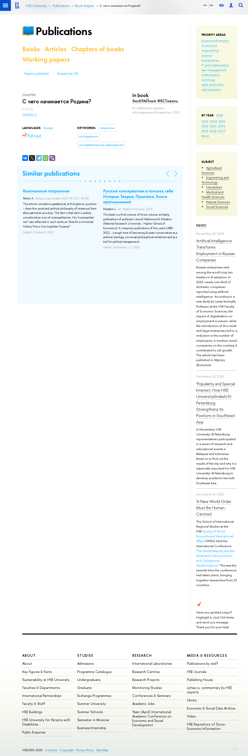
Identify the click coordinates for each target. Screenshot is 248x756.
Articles (55, 49)
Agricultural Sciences (212, 170)
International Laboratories (152, 663)
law (204, 70)
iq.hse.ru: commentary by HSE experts (209, 689)
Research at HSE (67, 74)
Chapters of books (97, 49)
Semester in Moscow (93, 720)
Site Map (102, 750)
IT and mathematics (215, 65)
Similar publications (51, 173)
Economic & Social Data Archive (211, 708)
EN (211, 5)
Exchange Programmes (94, 695)
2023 (221, 121)
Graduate (84, 687)
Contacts (51, 750)
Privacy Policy (85, 750)
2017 (221, 131)
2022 (205, 126)
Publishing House (200, 679)
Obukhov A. (30, 115)
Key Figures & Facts (37, 671)
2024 (213, 121)
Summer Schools (90, 712)
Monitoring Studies (147, 687)
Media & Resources (207, 655)
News (201, 225)
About (29, 655)
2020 (221, 126)
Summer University (91, 703)
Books (31, 49)
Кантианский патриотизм (46, 191)
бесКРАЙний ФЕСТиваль (155, 101)
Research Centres (146, 671)
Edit (235, 749)
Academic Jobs (143, 703)
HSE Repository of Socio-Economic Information (206, 726)
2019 (205, 131)
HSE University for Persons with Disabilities (46, 722)
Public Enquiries (33, 732)
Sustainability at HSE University (46, 679)
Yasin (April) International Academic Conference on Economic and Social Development (151, 718)
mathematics (210, 75)
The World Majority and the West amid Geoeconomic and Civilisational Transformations (215, 558)
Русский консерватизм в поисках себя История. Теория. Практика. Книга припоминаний (138, 196)
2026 (219, 115)
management (216, 70)
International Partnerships (41, 695)
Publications (64, 31)
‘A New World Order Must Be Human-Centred (213, 508)
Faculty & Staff (33, 703)
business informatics (215, 40)
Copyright (67, 750)
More (205, 136)
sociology (208, 79)
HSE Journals (196, 671)
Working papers (46, 59)
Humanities (214, 187)
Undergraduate (89, 679)
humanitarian (210, 60)
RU (205, 5)
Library (192, 700)
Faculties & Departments (41, 687)
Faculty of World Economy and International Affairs (214, 536)
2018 (213, 131)
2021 (213, 126)
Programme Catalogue (94, 671)
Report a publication (36, 74)
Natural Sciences (218, 202)
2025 (205, 121)
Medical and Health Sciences (213, 194)
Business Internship (91, 728)
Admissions (85, 663)
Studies (85, 655)
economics (209, 45)
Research (142, 655)
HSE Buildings (32, 712)
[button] (80, 181)
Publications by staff (202, 663)
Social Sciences (217, 206)
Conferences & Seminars (151, 695)
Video (191, 716)
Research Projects (145, 679)
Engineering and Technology (215, 179)
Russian (48, 128)
